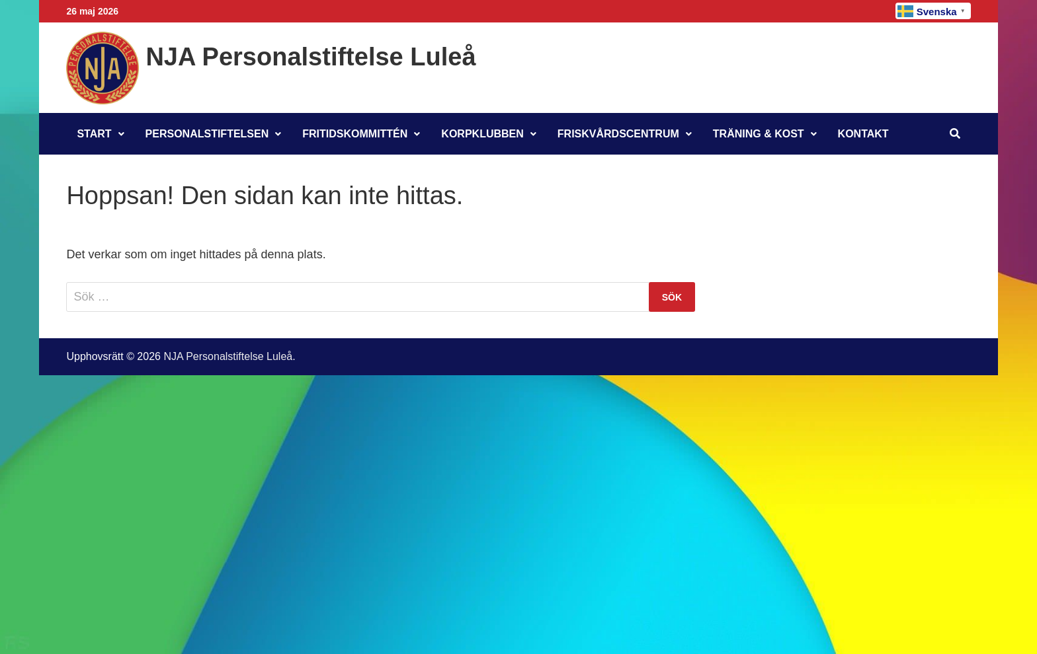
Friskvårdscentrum (618, 133)
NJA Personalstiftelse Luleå (310, 57)
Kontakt (863, 133)
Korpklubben (482, 133)
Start (94, 133)
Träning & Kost (758, 133)
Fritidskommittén (354, 133)
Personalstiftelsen (207, 133)
